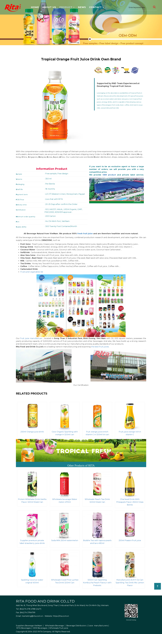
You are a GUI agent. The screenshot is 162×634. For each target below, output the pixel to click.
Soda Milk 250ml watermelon (64, 540)
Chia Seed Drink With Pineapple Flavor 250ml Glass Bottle (129, 502)
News (82, 7)
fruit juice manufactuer (31, 338)
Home (35, 7)
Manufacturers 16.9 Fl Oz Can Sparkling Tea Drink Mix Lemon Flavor (130, 582)
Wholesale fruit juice (58, 628)
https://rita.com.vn (61, 616)
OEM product (109, 175)
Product (65, 7)
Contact (95, 7)
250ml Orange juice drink (32, 432)
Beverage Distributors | (77, 626)
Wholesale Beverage (54, 626)
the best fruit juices (100, 347)
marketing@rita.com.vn (32, 616)
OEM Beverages (40, 628)
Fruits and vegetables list (31, 272)
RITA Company (44, 632)
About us (49, 7)
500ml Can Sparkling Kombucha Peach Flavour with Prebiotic (97, 582)
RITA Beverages (23, 628)
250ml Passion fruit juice (130, 540)
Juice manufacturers (98, 626)
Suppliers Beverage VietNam (29, 626)
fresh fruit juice (85, 234)
